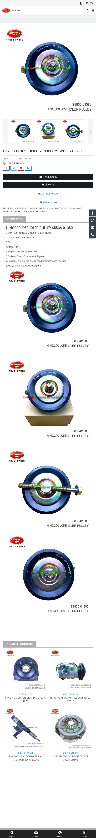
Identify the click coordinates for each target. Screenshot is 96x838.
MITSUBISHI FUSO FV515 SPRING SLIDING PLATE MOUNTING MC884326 (48, 208)
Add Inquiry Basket (48, 193)
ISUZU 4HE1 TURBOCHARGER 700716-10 (29, 211)
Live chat (48, 184)
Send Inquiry (48, 177)
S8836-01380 (62, 227)
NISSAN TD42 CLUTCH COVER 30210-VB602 (70, 756)
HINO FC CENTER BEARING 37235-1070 (25, 697)
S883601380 (44, 233)
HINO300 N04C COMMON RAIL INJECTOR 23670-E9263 (25, 756)
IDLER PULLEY (16, 163)
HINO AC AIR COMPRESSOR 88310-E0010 (70, 697)
